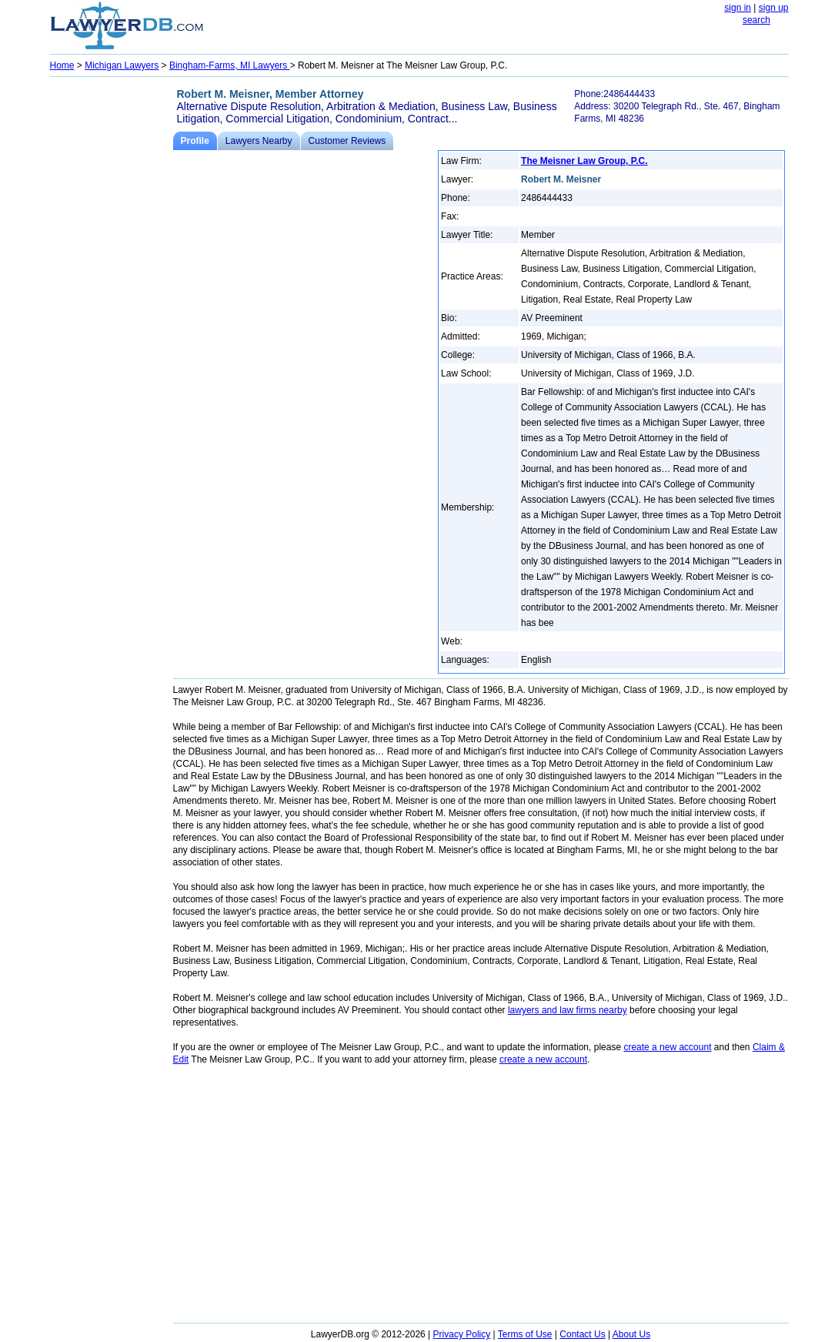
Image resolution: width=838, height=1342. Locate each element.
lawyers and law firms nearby (567, 1010)
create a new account (667, 1047)
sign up (774, 7)
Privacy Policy (462, 1334)
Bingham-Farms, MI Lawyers (229, 65)
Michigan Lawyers (122, 65)
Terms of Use (525, 1334)
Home (62, 65)
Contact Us (582, 1334)
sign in (737, 7)
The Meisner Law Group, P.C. (584, 161)
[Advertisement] (111, 313)
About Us (631, 1334)
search (756, 20)
